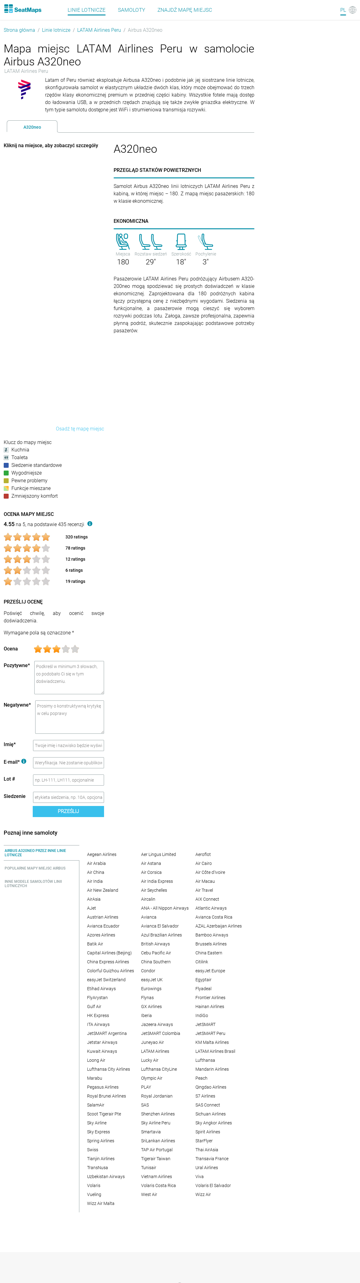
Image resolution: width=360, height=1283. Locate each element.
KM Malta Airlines (212, 1042)
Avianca (149, 917)
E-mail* (15, 762)
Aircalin (148, 899)
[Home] (22, 8)
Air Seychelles (154, 890)
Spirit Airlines (207, 1131)
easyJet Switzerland (106, 979)
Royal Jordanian (157, 1096)
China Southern (156, 961)
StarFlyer (204, 1140)
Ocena (11, 649)
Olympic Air (151, 1078)
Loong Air (96, 1060)
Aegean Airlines (101, 854)
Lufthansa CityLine (159, 1069)
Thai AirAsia (206, 1149)
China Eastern (208, 952)
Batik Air (95, 943)
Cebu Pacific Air (156, 952)
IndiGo (201, 1015)
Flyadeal (203, 988)
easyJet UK (152, 979)
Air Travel (204, 890)
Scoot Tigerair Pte (104, 1113)
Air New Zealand (102, 890)
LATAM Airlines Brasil (215, 1051)
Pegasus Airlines (103, 1087)
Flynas (147, 997)
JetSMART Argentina (107, 1033)
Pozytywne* (17, 665)
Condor (148, 970)
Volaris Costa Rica (158, 1185)
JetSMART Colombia (160, 1033)
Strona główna (19, 30)
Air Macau (205, 881)
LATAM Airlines (155, 1051)
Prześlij (68, 811)
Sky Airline (97, 1122)
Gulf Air (94, 1006)
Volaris (93, 1185)
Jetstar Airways (102, 1042)
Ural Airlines (206, 1167)
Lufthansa (205, 1060)
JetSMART (205, 1024)
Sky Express (98, 1131)
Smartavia (151, 1131)
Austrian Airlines (102, 917)
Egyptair (203, 979)
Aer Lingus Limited (158, 854)
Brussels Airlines (211, 943)
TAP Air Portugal (157, 1149)
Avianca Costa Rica (213, 917)
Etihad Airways (101, 988)
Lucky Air (149, 1060)
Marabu (94, 1078)
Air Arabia (96, 863)
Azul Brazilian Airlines (161, 934)
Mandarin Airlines (212, 1069)
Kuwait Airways (102, 1051)
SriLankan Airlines (158, 1140)
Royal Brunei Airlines (106, 1096)
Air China (95, 872)
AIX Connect (207, 899)
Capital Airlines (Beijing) (109, 952)
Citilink (201, 961)
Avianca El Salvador (160, 926)
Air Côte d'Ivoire (210, 872)
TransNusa (97, 1167)
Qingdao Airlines (210, 1087)
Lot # (9, 779)
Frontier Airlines (210, 997)
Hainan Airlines (209, 1006)
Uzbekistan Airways (106, 1176)
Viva (199, 1176)
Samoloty (131, 10)
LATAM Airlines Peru (99, 30)
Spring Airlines (100, 1140)
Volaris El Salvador (213, 1185)
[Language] (348, 10)
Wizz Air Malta (101, 1203)
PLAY (146, 1087)
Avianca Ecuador (103, 926)
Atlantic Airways (211, 908)
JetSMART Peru (210, 1033)
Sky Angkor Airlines (213, 1122)
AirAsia (94, 899)
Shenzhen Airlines (158, 1113)
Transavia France (211, 1158)
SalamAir (95, 1104)
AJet (91, 908)
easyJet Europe (210, 970)
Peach (201, 1078)
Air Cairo (203, 863)
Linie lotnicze (56, 30)
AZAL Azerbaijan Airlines (218, 926)
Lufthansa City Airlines (108, 1069)
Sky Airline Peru (155, 1122)
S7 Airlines (205, 1096)
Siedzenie (15, 796)
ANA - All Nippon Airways (165, 908)
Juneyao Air (152, 1042)
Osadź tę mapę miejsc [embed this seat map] (80, 429)
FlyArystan (97, 997)
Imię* (10, 744)
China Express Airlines (108, 961)
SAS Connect (207, 1104)
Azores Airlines (101, 934)
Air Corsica (151, 872)
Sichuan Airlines (210, 1113)
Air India (95, 881)
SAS (145, 1104)
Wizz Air (203, 1194)
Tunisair (148, 1167)
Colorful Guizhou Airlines (110, 970)
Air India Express (157, 881)
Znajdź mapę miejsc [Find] (184, 10)
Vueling (94, 1194)
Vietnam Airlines (156, 1176)
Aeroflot (203, 854)
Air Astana (151, 863)
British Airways (155, 943)
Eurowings (151, 988)
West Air (149, 1194)
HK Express (98, 1015)
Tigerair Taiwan (155, 1158)
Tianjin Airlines (101, 1158)
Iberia (146, 1015)
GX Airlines (151, 1006)
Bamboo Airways (211, 934)
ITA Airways (98, 1024)
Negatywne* (17, 705)
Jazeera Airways (157, 1024)
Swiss (92, 1149)
